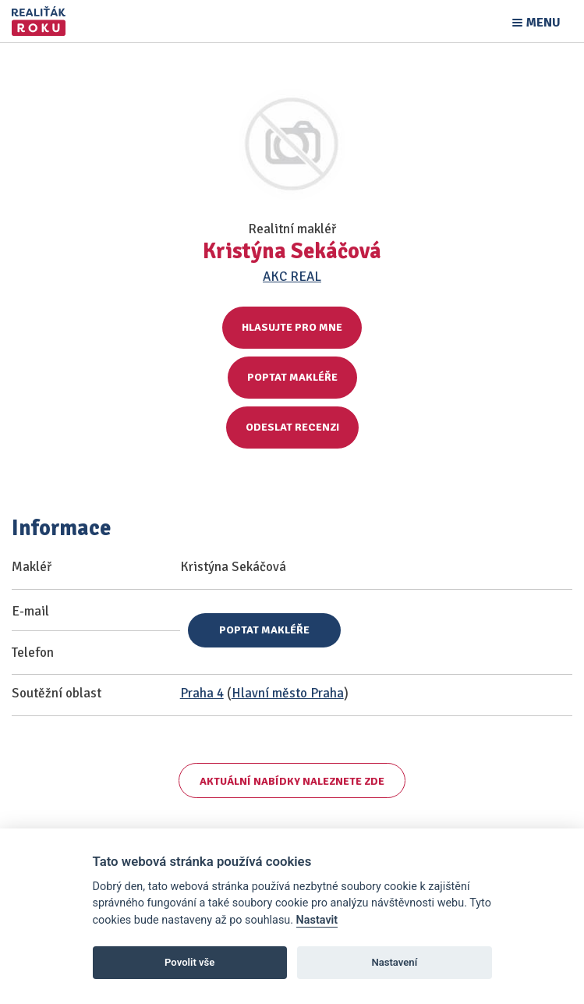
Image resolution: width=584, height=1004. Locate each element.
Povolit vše (189, 962)
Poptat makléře (292, 377)
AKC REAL (292, 276)
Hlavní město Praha (288, 693)
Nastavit (317, 920)
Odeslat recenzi (292, 427)
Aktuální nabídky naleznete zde (292, 781)
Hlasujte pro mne (292, 327)
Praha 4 (202, 693)
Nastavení (394, 962)
